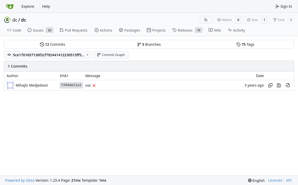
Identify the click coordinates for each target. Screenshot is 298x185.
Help (46, 6)
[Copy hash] (270, 85)
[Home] (10, 6)
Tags (245, 44)
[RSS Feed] (206, 20)
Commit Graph (111, 54)
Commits (52, 44)
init (88, 85)
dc (14, 19)
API (289, 180)
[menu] (256, 180)
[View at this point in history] (287, 85)
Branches (149, 44)
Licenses (275, 180)
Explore (28, 6)
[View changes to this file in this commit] (279, 85)
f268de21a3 (71, 85)
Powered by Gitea (20, 180)
